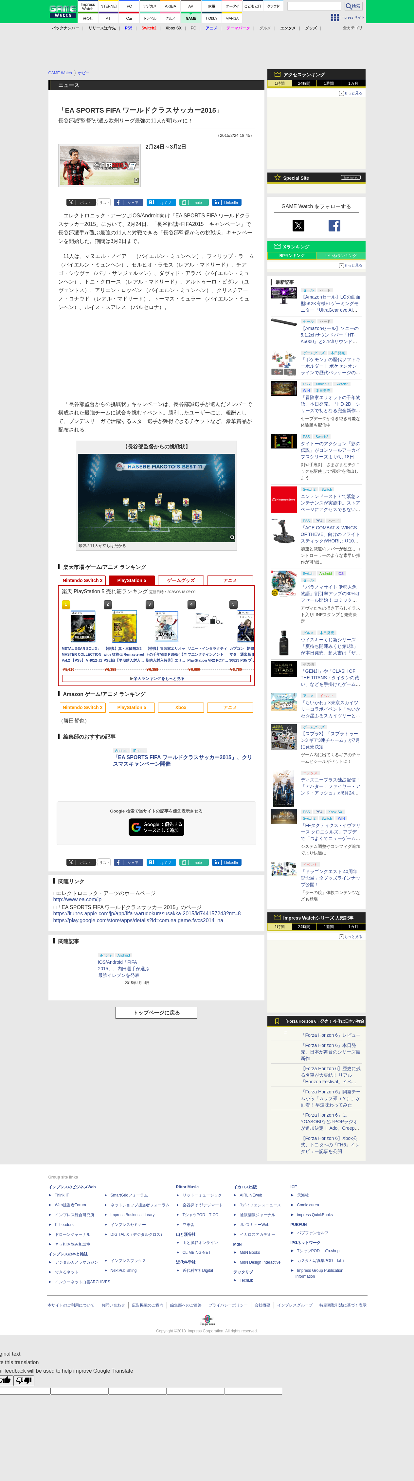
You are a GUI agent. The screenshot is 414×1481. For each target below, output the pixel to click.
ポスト (85, 203)
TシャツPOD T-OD (201, 1215)
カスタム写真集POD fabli (320, 1260)
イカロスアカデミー (257, 1234)
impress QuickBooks (315, 1215)
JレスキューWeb (254, 1224)
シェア (133, 203)
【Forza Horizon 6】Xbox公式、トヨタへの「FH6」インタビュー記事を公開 (330, 1145)
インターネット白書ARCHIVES (82, 1282)
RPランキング (292, 255)
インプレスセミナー (128, 1224)
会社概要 (262, 1305)
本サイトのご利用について (71, 1305)
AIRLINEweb (251, 1195)
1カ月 (353, 83)
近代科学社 (186, 1262)
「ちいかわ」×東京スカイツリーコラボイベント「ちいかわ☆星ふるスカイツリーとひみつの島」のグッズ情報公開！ (330, 715)
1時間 (280, 83)
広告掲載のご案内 (147, 1305)
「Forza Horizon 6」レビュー (331, 1035)
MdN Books (250, 1252)
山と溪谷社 (186, 1234)
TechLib (246, 1280)
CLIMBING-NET (197, 1252)
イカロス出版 (245, 1187)
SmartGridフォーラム (129, 1195)
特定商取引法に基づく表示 (343, 1305)
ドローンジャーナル (72, 1234)
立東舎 (188, 1224)
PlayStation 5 (131, 580)
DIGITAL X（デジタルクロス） (138, 1234)
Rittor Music (187, 1187)
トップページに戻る (156, 1012)
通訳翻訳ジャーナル (257, 1215)
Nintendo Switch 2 (82, 580)
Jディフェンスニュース (260, 1205)
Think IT (62, 1195)
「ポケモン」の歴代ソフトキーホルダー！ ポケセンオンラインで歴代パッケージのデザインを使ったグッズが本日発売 (330, 372)
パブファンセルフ (313, 1233)
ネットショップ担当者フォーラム (140, 1205)
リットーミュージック (202, 1195)
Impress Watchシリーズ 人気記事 (318, 918)
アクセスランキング (304, 74)
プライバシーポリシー (228, 1305)
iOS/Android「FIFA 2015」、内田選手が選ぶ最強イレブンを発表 (124, 969)
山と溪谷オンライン (200, 1242)
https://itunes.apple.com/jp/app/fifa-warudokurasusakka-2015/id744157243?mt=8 (147, 913)
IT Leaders (64, 1224)
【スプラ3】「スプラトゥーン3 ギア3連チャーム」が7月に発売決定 (330, 740)
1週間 (329, 83)
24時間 (304, 83)
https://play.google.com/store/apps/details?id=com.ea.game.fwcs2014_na (138, 920)
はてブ (165, 203)
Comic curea (308, 1205)
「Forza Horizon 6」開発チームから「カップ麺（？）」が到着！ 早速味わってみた (331, 1098)
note (198, 203)
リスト (104, 203)
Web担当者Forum (70, 1205)
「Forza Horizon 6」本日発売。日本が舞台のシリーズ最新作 (330, 1052)
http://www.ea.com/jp (77, 899)
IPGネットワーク (306, 1242)
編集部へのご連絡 (186, 1305)
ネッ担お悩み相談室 (72, 1244)
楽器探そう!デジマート (203, 1205)
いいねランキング (341, 255)
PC (193, 28)
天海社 (303, 1195)
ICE (294, 1187)
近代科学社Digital (198, 1270)
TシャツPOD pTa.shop (318, 1251)
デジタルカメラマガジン (76, 1262)
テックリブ (243, 1272)
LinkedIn (231, 203)
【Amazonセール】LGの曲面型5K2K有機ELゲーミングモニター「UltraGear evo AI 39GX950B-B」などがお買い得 (330, 310)
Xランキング (296, 246)
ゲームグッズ (181, 580)
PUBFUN (299, 1224)
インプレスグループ (295, 1305)
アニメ (230, 580)
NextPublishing (124, 1270)
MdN (237, 1244)
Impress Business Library (133, 1215)
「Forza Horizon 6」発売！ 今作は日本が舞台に (324, 1023)
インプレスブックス (128, 1260)
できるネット (67, 1272)
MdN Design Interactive (260, 1262)
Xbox (180, 707)
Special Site (296, 178)
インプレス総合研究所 (74, 1215)
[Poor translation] (23, 1380)
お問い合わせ (113, 1305)
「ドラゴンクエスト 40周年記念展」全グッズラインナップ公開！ (330, 878)
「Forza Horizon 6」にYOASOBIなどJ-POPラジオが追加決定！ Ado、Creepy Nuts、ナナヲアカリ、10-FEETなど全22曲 (329, 1128)
